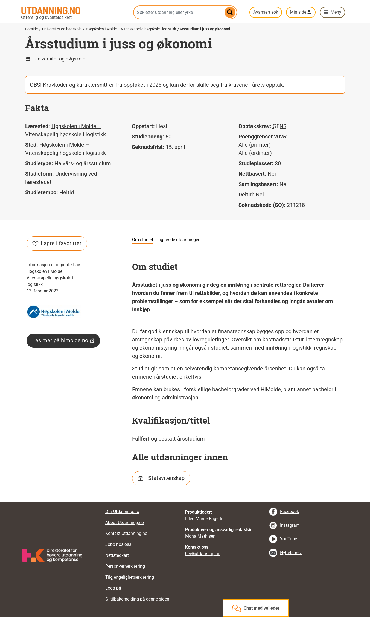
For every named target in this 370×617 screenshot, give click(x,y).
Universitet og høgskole (61, 29)
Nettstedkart (117, 555)
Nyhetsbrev (291, 552)
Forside (31, 29)
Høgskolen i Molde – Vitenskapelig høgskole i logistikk (131, 29)
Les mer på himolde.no (63, 340)
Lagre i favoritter (56, 243)
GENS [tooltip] (280, 126)
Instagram (290, 525)
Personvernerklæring (125, 566)
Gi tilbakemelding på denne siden (137, 599)
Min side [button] (298, 12)
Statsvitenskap (166, 478)
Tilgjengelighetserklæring (129, 577)
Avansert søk (265, 12)
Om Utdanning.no (122, 511)
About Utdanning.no (124, 522)
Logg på (113, 588)
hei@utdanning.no (202, 553)
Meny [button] (336, 12)
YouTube (288, 538)
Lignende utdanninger (178, 239)
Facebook (289, 511)
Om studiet (142, 239)
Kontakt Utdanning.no (126, 533)
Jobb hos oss (118, 544)
